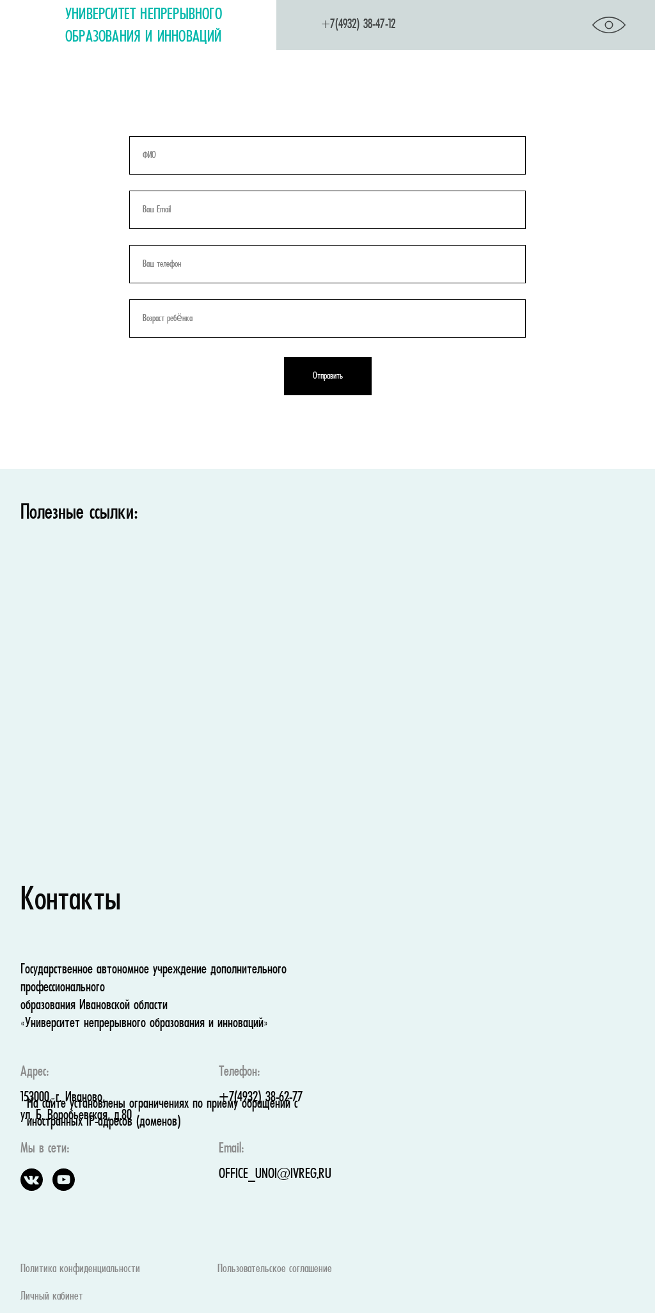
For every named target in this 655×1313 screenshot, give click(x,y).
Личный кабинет (51, 1296)
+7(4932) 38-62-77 (261, 1098)
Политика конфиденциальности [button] (80, 1269)
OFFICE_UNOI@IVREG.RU (275, 1174)
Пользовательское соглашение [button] (274, 1269)
